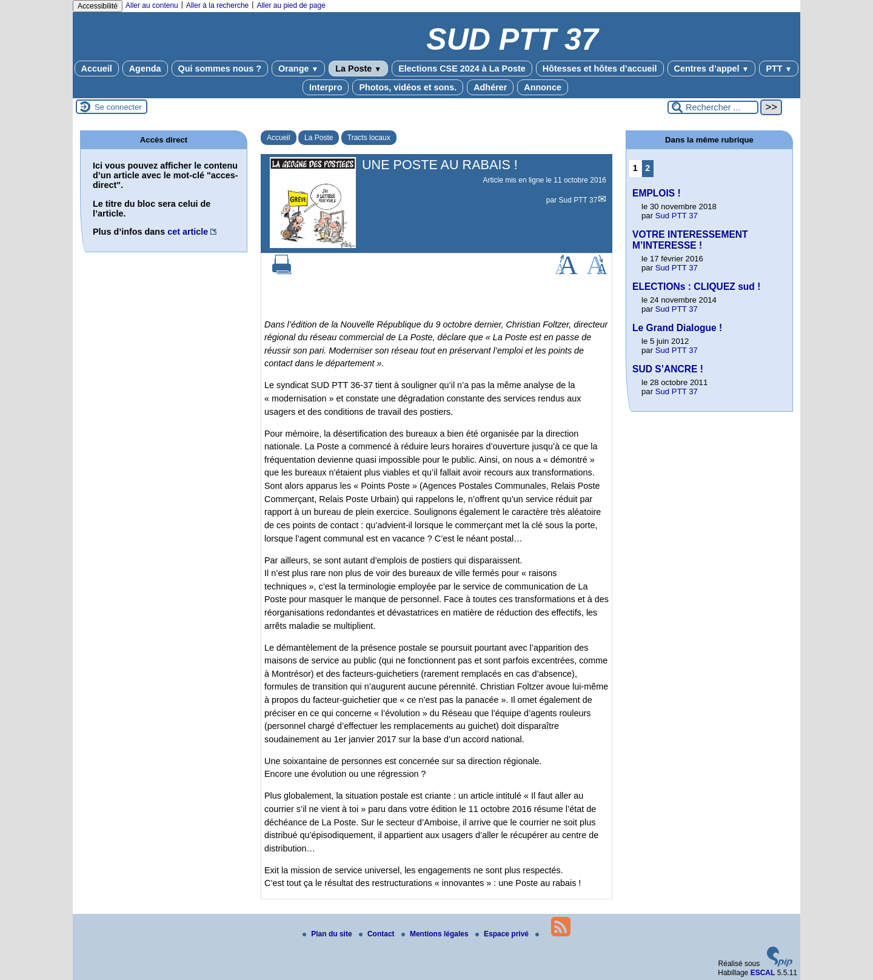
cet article (187, 232)
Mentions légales (435, 934)
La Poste (358, 68)
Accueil (96, 68)
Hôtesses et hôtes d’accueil (600, 68)
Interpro (325, 87)
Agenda (145, 68)
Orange (298, 68)
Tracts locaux (368, 137)
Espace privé (502, 934)
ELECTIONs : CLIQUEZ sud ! (696, 286)
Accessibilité (98, 6)
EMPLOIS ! (656, 193)
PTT (779, 68)
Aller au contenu (151, 5)
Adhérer (490, 87)
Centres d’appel (711, 68)
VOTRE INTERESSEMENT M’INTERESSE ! (690, 239)
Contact (377, 934)
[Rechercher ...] (712, 107)
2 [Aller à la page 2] (647, 168)
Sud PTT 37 (578, 200)
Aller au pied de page (290, 5)
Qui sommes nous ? (220, 68)
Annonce (542, 87)
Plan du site (328, 934)
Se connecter (118, 107)
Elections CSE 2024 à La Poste (462, 68)
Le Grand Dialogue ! (677, 328)
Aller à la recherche (217, 5)
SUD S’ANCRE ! (667, 369)
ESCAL (763, 972)
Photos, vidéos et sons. (408, 87)
